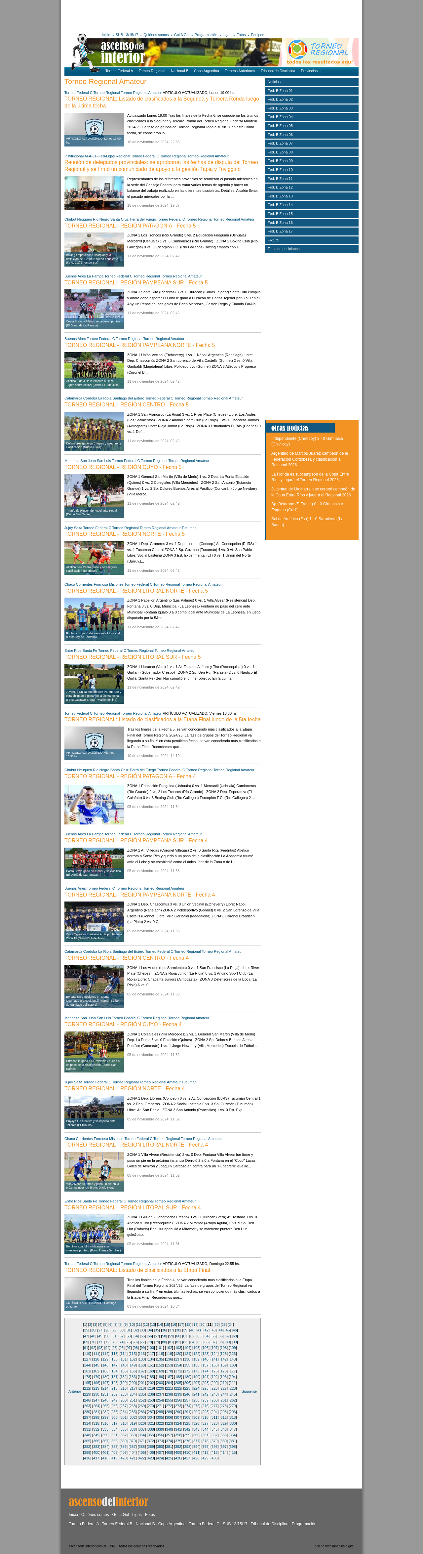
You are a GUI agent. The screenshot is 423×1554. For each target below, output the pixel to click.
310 (206, 1417)
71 (100, 1342)
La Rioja (104, 398)
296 (233, 1412)
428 (196, 1458)
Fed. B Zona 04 (280, 117)
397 (224, 1447)
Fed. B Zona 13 (280, 196)
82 (178, 1342)
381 (233, 1441)
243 (214, 1394)
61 (185, 1336)
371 (142, 1441)
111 (96, 1354)
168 (151, 1371)
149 (132, 1365)
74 (122, 1342)
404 (132, 1452)
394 (196, 1447)
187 (169, 1377)
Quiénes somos (156, 35)
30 (122, 1330)
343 (196, 1429)
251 (132, 1400)
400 (96, 1452)
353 (132, 1435)
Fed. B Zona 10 (280, 170)
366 (96, 1441)
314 (87, 1423)
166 (132, 1371)
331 (87, 1429)
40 (192, 1330)
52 (122, 1336)
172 (187, 1371)
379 (214, 1441)
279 (233, 1406)
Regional (123, 156)
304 (151, 1417)
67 (228, 1336)
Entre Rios (72, 650)
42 (207, 1330)
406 (151, 1452)
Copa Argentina (206, 71)
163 (105, 1371)
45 (228, 1330)
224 (196, 1388)
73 (114, 1342)
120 (178, 1354)
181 (114, 1377)
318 (124, 1423)
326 (196, 1423)
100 (151, 1348)
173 (196, 1371)
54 (136, 1336)
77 (143, 1342)
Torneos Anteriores (240, 71)
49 (100, 1336)
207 (196, 1383)
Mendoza (71, 461)
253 (151, 1400)
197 (105, 1383)
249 (114, 1400)
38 (178, 1330)
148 (124, 1365)
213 (96, 1388)
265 (105, 1406)
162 (96, 1371)
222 (178, 1388)
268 (132, 1406)
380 (224, 1441)
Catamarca (73, 398)
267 (124, 1406)
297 (87, 1417)
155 (187, 1365)
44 (221, 1330)
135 (160, 1359)
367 (105, 1441)
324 (178, 1423)
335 (124, 1429)
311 (214, 1417)
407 (160, 1452)
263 (87, 1406)
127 (87, 1359)
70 (93, 1342)
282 (105, 1412)
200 (132, 1383)
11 (139, 1324)
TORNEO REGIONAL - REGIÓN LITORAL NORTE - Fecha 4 (136, 1145)
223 (187, 1388)
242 (206, 1394)
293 (206, 1412)
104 (187, 1348)
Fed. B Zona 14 (280, 205)
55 (143, 1336)
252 (142, 1400)
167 (142, 1371)
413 (214, 1452)
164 (114, 1371)
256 (178, 1400)
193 (224, 1377)
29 (114, 1330)
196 (96, 1383)
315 (96, 1423)
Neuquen (84, 219)
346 (224, 1429)
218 (142, 1388)
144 (87, 1365)
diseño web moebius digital (334, 1546)
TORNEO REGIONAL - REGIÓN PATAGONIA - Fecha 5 (130, 226)
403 (124, 1452)
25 (86, 1330)
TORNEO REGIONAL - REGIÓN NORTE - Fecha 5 (124, 534)
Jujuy (68, 528)
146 (105, 1365)
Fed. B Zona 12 (280, 187)
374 (169, 1441)
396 (214, 1447)
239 (178, 1394)
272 (169, 1406)
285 (132, 1412)
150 (142, 1365)
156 (196, 1365)
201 (142, 1383)
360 (196, 1435)
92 (93, 1348)
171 (178, 1371)
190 (196, 1377)
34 (150, 1330)
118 (160, 1354)
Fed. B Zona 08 (280, 152)
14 (160, 1324)
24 (231, 1324)
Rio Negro (101, 219)
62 (192, 1336)
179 (96, 1377)
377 (196, 1441)
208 (206, 1383)
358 (178, 1435)
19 (195, 1324)
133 (142, 1359)
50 (107, 1336)
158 (214, 1365)
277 (214, 1406)
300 (114, 1417)
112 (105, 1354)
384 (105, 1447)
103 (178, 1348)
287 (151, 1412)
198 (114, 1383)
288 (160, 1412)
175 (214, 1371)
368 (114, 1441)
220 (160, 1388)
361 (206, 1435)
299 (105, 1417)
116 (142, 1354)
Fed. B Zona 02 (280, 99)
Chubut (70, 219)
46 (235, 1330)
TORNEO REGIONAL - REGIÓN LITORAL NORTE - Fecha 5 (136, 591)
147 (114, 1365)
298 (96, 1417)
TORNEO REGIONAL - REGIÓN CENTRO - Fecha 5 (126, 404)
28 (107, 1330)
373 (160, 1441)
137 (178, 1359)
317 (114, 1423)
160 (233, 1365)
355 (151, 1435)
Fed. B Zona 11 (280, 179)
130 (114, 1359)
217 (132, 1388)
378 (206, 1441)
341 (178, 1429)
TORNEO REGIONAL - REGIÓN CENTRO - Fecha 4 (126, 958)
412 (206, 1452)
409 (178, 1452)
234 (132, 1394)
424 (160, 1458)
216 (124, 1388)
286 (142, 1412)
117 (151, 1354)
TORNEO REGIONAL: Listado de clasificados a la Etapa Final (137, 1270)
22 (216, 1324)
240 (187, 1394)
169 (160, 1371)
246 (87, 1400)
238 (169, 1394)
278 (224, 1406)
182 (124, 1377)
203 (160, 1383)
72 (107, 1342)
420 (124, 1458)
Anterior (74, 1391)
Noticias (274, 82)
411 (196, 1452)
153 (169, 1365)
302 (132, 1417)
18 (188, 1324)
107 (214, 1348)
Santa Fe (89, 650)
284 (124, 1412)
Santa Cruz (119, 219)
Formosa (101, 584)
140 (206, 1359)
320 (142, 1423)
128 (96, 1359)
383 (96, 1447)
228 (233, 1388)
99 (143, 1348)
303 (142, 1417)
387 (132, 1447)
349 (96, 1435)
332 (96, 1429)
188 (178, 1377)
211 (233, 1383)
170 (169, 1371)
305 (160, 1417)
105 (196, 1348)
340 (169, 1429)
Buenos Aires (75, 276)
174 (206, 1371)
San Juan (88, 461)
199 (124, 1383)
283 (114, 1412)
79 (157, 1342)
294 (214, 1412)
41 (199, 1330)
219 (151, 1388)
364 (233, 1435)
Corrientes (84, 584)
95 (114, 1348)
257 (187, 1400)
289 (169, 1412)
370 (132, 1441)
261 (224, 1400)
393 (187, 1447)
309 (196, 1417)
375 (178, 1441)
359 (187, 1435)
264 (96, 1406)
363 (224, 1435)
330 (233, 1423)
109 (233, 1348)
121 (187, 1354)
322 (160, 1423)
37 (171, 1330)
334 (114, 1429)
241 (196, 1394)
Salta (78, 528)
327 (206, 1423)
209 (214, 1383)
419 (114, 1458)
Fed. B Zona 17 (280, 231)
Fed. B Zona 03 (280, 108)
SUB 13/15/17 (127, 35)
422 (142, 1458)
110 (87, 1354)
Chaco (69, 584)
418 (105, 1458)
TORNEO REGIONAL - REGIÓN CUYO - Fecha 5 (123, 467)
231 (105, 1394)
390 (160, 1447)
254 (160, 1400)
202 (151, 1383)
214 (105, 1388)
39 (185, 1330)
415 (233, 1452)
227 (224, 1388)
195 (87, 1383)
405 (142, 1452)
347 (233, 1429)
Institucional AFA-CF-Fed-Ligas (89, 156)
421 (132, 1458)
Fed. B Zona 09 (280, 161)
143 (233, 1359)
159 (224, 1365)
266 (114, 1406)
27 (100, 1330)
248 (105, 1400)
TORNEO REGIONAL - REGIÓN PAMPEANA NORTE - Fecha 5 (139, 345)
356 (160, 1435)
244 (224, 1394)
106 (206, 1348)
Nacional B (179, 71)
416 (87, 1458)
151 (151, 1365)
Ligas (227, 35)
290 (178, 1412)
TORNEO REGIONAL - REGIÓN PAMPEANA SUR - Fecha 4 (136, 840)
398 (233, 1447)
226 (214, 1388)
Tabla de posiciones (284, 249)
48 (93, 1336)
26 (93, 1330)
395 (206, 1447)
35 (157, 1330)
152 (160, 1365)
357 (169, 1435)
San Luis (104, 461)
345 (214, 1429)
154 (178, 1365)
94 (107, 1348)
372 (151, 1441)
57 (157, 1336)
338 (151, 1429)
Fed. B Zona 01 (280, 91)
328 (214, 1423)
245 (233, 1394)
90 (235, 1342)
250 (124, 1400)
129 (105, 1359)
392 (178, 1447)
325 (187, 1423)
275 (196, 1406)
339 (160, 1429)
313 (233, 1417)
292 (196, 1412)
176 (224, 1371)
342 (187, 1429)
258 (196, 1400)
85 (199, 1342)
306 (169, 1417)
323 (169, 1423)
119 (169, 1354)
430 (214, 1458)
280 (87, 1412)
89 (228, 1342)
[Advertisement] (161, 15)
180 (105, 1377)
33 (143, 1330)
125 (224, 1354)
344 (206, 1429)
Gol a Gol (120, 1514)
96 (122, 1348)
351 (114, 1435)
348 (87, 1435)
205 (178, 1383)
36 (164, 1330)
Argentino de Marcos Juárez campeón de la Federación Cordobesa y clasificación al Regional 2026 (309, 459)
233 (124, 1394)
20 (202, 1324)
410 (187, 1452)
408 (169, 1452)
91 (86, 1348)
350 (105, 1435)
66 (221, 1336)
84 (192, 1342)
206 (187, 1383)
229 (87, 1394)
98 (136, 1348)
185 (151, 1377)
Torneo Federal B (117, 1524)
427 (187, 1458)
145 (96, 1365)
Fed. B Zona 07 (280, 143)
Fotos (241, 35)
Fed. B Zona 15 (280, 214)
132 (132, 1359)
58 (164, 1336)
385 (114, 1447)
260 (214, 1400)
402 (114, 1452)
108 (224, 1348)
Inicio (106, 35)
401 (105, 1452)
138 (187, 1359)
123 (206, 1354)
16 (174, 1324)
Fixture (273, 240)
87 (213, 1342)
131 (124, 1359)
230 (96, 1394)
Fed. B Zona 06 (280, 135)
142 (224, 1359)
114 (124, 1354)
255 (169, 1400)
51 (114, 1336)
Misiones (116, 584)
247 (96, 1400)
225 (206, 1388)
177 (233, 1371)
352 (124, 1435)
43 (213, 1330)
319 (132, 1423)
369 (124, 1441)
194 (233, 1377)
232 (114, 1394)
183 (132, 1377)
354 (142, 1435)
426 (178, 1458)
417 (96, 1458)
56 (150, 1336)
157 (206, 1365)
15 (167, 1324)
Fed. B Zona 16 (280, 223)
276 (206, 1406)
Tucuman (189, 528)
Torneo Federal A (119, 71)
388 (142, 1447)
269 (142, 1406)
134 (151, 1359)
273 (178, 1406)
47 (86, 1336)
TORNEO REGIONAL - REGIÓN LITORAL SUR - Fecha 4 (132, 1207)
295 (224, 1412)
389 (151, 1447)
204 (169, 1383)
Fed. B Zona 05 (280, 126)
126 (233, 1354)
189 (187, 1377)
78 (150, 1342)
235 (142, 1394)
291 (187, 1412)
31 (129, 1330)
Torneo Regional (152, 71)
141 (214, 1359)
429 (206, 1458)
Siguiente (249, 1391)
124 (214, 1354)
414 (224, 1452)
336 (132, 1429)
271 (160, 1406)
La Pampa (95, 276)
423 (151, 1458)
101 (160, 1348)
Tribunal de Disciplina (278, 71)
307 (178, 1417)
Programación (206, 35)
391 (169, 1447)
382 (87, 1447)
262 (233, 1400)
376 (187, 1441)
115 (132, 1354)
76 (136, 1342)
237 (160, 1394)
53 (129, 1336)
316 (105, 1423)
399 (87, 1452)
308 (187, 1417)
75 (129, 1342)
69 (86, 1342)
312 (224, 1417)
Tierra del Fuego (143, 219)
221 (169, 1388)
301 (124, 1417)
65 (213, 1336)
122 (196, 1354)
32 (136, 1330)
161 (87, 1371)
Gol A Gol (181, 35)
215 (114, 1388)
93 (100, 1348)
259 (206, 1400)
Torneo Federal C (78, 93)
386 (124, 1447)
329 (224, 1423)
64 (207, 1336)
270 (151, 1406)
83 (185, 1342)
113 (114, 1354)
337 (142, 1429)
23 (224, 1324)
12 (146, 1324)
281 (96, 1412)
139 (196, 1359)
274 (187, 1406)
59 (171, 1336)
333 (105, 1429)
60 (178, 1336)
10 (132, 1324)
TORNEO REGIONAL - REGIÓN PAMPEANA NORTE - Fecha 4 (139, 895)
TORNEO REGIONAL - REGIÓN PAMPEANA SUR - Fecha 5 (136, 282)
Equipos (257, 35)
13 (153, 1324)
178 (87, 1377)
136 (169, 1359)
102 (169, 1348)
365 (87, 1441)
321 (151, 1423)
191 (206, 1377)
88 (221, 1342)
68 (235, 1336)
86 (207, 1342)
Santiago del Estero (128, 398)
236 (151, 1394)
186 (160, 1377)
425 (169, 1458)
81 (171, 1342)
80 (164, 1342)
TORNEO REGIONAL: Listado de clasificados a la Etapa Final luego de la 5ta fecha (162, 719)
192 (214, 1377)
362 (214, 1435)
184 (142, 1377)
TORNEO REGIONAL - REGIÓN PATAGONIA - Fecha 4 (130, 776)
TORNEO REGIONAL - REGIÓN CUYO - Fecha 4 (123, 1024)
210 (224, 1383)
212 (87, 1388)
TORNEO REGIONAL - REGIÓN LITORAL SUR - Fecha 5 (132, 657)
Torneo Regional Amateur (141, 93)
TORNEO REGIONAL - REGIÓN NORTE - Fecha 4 (124, 1088)
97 (129, 1348)
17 (181, 1324)
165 (124, 1371)
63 (199, 1336)
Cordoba (90, 398)
